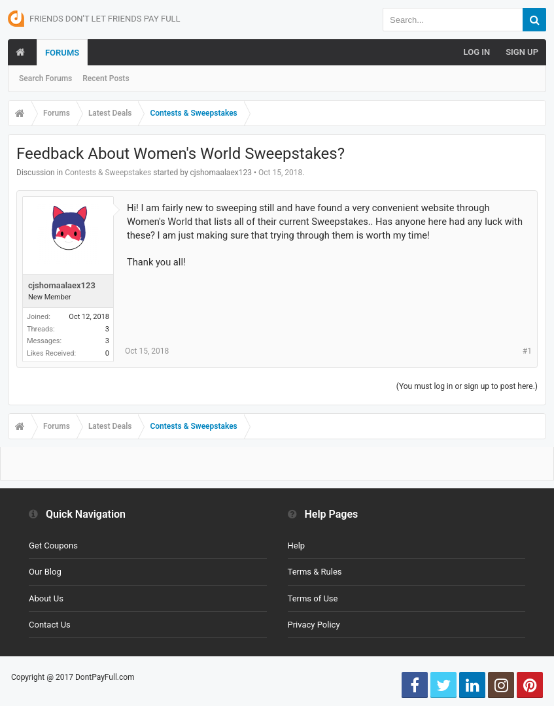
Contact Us (50, 625)
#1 (527, 351)
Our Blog (45, 572)
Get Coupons (53, 545)
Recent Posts (105, 78)
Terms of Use (313, 598)
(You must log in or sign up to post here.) (467, 386)
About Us (46, 598)
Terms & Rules (315, 572)
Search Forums (45, 78)
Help (296, 545)
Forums (62, 53)
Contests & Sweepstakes (108, 172)
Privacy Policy (314, 625)
